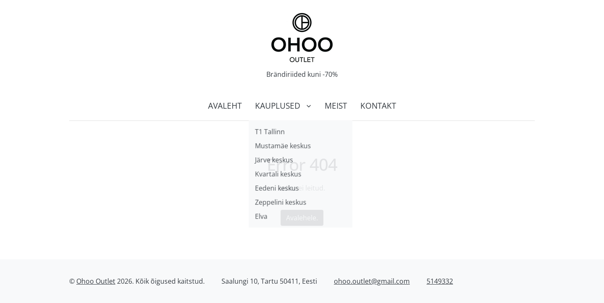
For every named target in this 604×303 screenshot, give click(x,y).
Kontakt (378, 105)
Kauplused (277, 105)
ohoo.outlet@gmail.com (372, 281)
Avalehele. (302, 217)
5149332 (440, 281)
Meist (336, 105)
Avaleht (225, 105)
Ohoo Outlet (95, 281)
